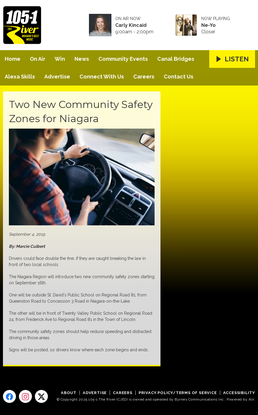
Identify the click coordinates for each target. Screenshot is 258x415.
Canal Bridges (175, 59)
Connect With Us (101, 76)
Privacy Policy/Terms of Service (178, 393)
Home (12, 59)
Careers (143, 76)
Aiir (251, 399)
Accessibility (239, 393)
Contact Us (178, 76)
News (81, 59)
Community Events (123, 59)
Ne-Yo (208, 25)
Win (60, 59)
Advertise (57, 76)
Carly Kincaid (131, 25)
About (69, 393)
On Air (37, 59)
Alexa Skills (20, 76)
